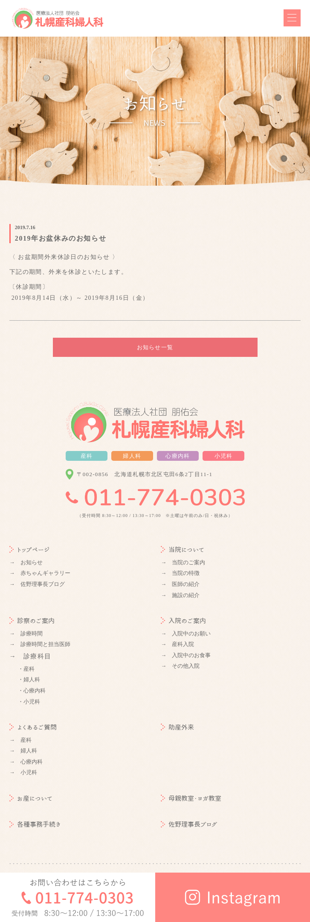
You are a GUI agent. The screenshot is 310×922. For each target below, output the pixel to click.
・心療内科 (32, 690)
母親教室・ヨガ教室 (191, 798)
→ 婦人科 (23, 750)
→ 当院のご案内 (183, 562)
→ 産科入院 (177, 644)
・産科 (26, 669)
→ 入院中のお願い (186, 633)
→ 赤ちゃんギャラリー (39, 573)
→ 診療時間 (26, 633)
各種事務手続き (35, 824)
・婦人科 (29, 679)
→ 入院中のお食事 (186, 655)
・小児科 (29, 701)
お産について (30, 798)
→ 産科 (20, 740)
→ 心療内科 (26, 761)
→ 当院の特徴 (180, 573)
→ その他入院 (180, 666)
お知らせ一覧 (155, 347)
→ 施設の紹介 (180, 595)
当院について (182, 549)
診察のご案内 (32, 621)
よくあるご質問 (33, 727)
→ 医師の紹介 (180, 584)
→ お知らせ (26, 562)
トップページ (29, 549)
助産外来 (177, 727)
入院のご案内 (183, 621)
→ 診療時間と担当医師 (39, 644)
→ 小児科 (23, 772)
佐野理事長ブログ (189, 824)
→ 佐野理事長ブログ (37, 584)
